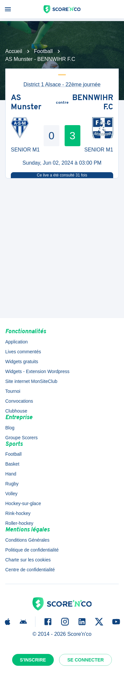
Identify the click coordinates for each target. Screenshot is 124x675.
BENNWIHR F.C (92, 103)
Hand (10, 473)
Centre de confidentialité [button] (30, 569)
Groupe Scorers (21, 437)
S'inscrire (33, 659)
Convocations (19, 401)
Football (43, 51)
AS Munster (26, 103)
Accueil (13, 51)
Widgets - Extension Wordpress (37, 371)
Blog (9, 427)
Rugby (11, 483)
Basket (12, 464)
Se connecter (85, 659)
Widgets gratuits (21, 361)
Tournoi (12, 391)
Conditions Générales (27, 540)
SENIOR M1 (25, 149)
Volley (11, 493)
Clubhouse (16, 411)
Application (16, 341)
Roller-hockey (19, 523)
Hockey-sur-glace (23, 503)
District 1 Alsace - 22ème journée (62, 84)
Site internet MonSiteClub (31, 381)
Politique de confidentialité (32, 550)
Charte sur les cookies (28, 559)
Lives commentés (23, 351)
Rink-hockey (18, 513)
